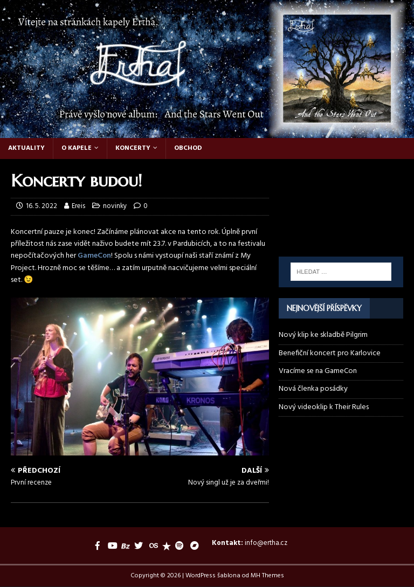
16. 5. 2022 (41, 206)
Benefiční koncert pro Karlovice (330, 353)
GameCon (94, 256)
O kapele (76, 148)
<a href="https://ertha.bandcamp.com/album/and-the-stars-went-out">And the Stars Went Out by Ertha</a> (341, 230)
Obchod (188, 148)
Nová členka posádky (313, 389)
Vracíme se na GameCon (318, 371)
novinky (115, 206)
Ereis (78, 206)
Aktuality (26, 148)
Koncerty (132, 148)
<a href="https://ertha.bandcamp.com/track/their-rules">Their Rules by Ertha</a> (341, 192)
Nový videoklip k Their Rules (324, 407)
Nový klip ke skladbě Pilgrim (323, 335)
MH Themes (267, 575)
